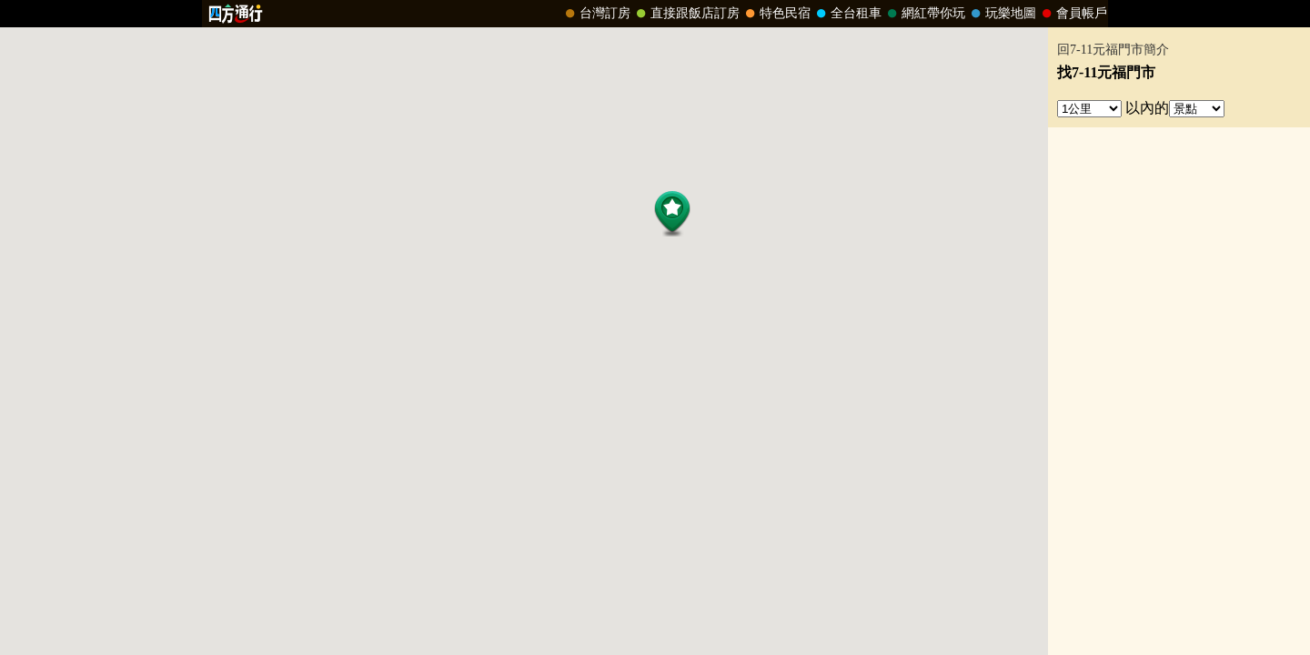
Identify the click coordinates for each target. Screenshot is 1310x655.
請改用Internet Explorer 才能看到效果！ (655, 13)
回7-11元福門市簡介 (1113, 49)
